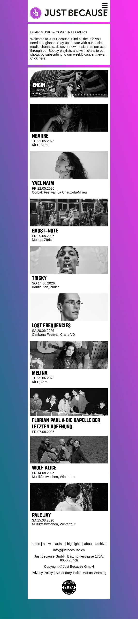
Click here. (38, 58)
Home (36, 544)
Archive (100, 544)
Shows (48, 544)
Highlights (74, 544)
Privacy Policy (42, 573)
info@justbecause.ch (69, 550)
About (88, 544)
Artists (59, 544)
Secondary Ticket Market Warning (81, 573)
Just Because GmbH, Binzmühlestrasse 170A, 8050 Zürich (69, 558)
